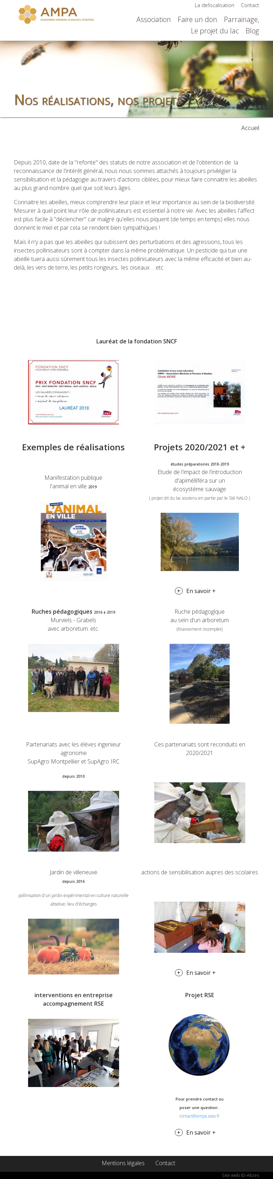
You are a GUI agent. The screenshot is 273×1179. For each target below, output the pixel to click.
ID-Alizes (250, 1175)
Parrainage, (241, 19)
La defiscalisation (214, 5)
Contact (250, 5)
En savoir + (201, 591)
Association (153, 19)
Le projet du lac (215, 31)
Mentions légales (123, 1163)
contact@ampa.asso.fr (200, 1116)
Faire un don (197, 19)
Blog (252, 31)
